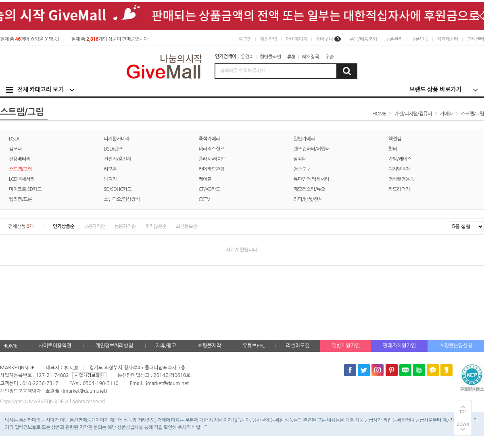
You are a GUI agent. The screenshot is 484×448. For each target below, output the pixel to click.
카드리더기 (399, 189)
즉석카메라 (209, 138)
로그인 (244, 39)
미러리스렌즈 (211, 149)
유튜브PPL (253, 345)
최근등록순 (186, 226)
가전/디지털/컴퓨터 (413, 113)
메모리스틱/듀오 (309, 189)
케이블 (204, 179)
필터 (392, 149)
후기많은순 (155, 226)
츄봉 (291, 56)
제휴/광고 (166, 345)
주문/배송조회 (363, 39)
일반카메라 (304, 138)
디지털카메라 (116, 138)
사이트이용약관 (54, 345)
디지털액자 (399, 169)
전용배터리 (19, 159)
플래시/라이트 (212, 159)
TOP (463, 412)
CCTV (204, 199)
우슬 (329, 56)
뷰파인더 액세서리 (311, 179)
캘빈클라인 (270, 56)
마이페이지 (296, 39)
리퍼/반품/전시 (308, 199)
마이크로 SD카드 (25, 189)
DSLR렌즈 (113, 149)
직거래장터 (447, 39)
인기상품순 (63, 226)
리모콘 (110, 169)
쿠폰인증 (419, 39)
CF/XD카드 (209, 189)
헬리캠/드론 (20, 199)
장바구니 (328, 39)
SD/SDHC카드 (117, 189)
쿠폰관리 (394, 39)
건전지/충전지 (117, 159)
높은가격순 (125, 226)
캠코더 (15, 149)
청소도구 (302, 169)
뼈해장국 (310, 56)
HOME (9, 345)
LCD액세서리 (22, 179)
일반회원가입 (346, 345)
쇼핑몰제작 (209, 345)
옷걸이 (247, 56)
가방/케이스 (399, 159)
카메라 (446, 113)
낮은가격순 (94, 226)
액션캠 (394, 138)
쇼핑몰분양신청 (455, 345)
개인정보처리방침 (114, 345)
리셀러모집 (297, 345)
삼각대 (300, 159)
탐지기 (110, 179)
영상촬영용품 (401, 179)
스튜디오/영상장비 (122, 199)
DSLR (14, 138)
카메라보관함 (211, 169)
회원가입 (268, 39)
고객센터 (475, 39)
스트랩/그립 (472, 113)
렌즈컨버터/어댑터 (312, 149)
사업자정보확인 (89, 375)
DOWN (463, 424)
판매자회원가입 (399, 345)
